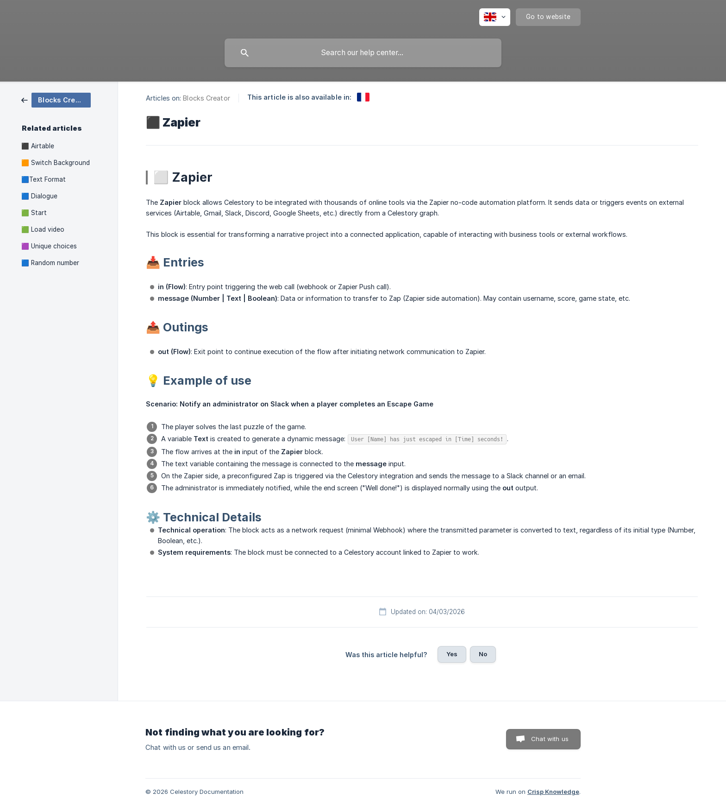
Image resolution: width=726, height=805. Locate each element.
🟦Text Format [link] (43, 179)
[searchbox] (363, 52)
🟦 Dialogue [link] (39, 196)
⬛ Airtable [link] (37, 146)
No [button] (483, 654)
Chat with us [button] (550, 738)
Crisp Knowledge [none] (553, 791)
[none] (494, 17)
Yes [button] (451, 654)
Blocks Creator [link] (206, 98)
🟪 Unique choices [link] (49, 246)
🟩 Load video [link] (42, 229)
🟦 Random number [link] (50, 262)
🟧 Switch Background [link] (55, 162)
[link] (56, 99)
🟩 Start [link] (34, 212)
